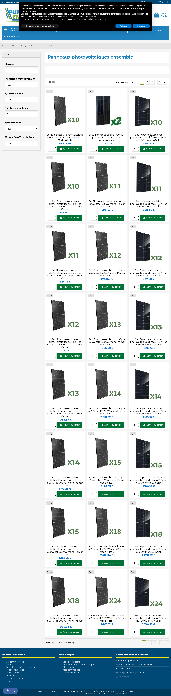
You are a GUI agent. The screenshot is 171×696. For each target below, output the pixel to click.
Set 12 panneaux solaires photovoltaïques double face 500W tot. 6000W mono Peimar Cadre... (65, 343)
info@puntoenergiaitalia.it (131, 672)
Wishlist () (163, 2)
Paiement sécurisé (15, 670)
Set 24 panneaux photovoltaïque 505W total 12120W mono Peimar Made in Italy (106, 618)
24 (134, 82)
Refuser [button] (123, 26)
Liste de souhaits (71, 672)
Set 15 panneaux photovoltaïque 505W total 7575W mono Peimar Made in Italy (107, 480)
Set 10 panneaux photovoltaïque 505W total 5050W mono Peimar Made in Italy (65, 137)
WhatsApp (124, 676)
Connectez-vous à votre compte (79, 664)
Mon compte (69, 667)
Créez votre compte (73, 662)
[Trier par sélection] (122, 82)
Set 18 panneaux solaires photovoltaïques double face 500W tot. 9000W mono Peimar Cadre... (65, 619)
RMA (8, 681)
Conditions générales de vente (21, 667)
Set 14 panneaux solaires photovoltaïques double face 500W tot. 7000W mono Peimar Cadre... (65, 481)
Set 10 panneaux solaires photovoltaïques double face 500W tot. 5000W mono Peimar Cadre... (65, 205)
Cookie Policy (12, 675)
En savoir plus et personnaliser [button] (40, 26)
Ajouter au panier (70, 148)
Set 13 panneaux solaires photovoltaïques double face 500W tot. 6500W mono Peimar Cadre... (65, 412)
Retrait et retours (14, 678)
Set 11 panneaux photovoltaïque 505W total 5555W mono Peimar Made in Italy (107, 204)
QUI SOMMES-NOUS (10, 2)
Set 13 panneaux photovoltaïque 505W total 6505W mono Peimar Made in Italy (107, 342)
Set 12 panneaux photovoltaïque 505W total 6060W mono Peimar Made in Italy (107, 273)
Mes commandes (71, 670)
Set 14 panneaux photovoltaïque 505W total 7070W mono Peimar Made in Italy (106, 411)
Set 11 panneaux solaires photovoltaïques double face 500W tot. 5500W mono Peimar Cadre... (65, 274)
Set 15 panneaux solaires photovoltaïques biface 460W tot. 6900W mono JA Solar (148, 480)
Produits (10, 664)
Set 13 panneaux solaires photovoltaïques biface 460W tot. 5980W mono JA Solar (148, 342)
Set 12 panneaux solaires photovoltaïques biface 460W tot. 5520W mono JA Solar (148, 273)
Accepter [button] (141, 26)
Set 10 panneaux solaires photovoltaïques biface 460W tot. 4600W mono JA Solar (148, 137)
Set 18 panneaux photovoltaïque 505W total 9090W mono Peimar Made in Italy (106, 549)
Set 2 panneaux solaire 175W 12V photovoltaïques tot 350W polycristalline (107, 137)
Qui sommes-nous (15, 662)
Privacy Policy (12, 672)
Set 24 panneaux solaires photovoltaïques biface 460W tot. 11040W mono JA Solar (148, 618)
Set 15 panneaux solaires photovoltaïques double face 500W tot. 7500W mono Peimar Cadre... (65, 550)
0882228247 (125, 668)
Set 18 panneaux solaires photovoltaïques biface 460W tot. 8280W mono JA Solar (148, 549)
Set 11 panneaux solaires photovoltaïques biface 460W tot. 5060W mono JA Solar (148, 204)
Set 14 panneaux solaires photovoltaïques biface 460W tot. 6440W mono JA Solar (148, 411)
